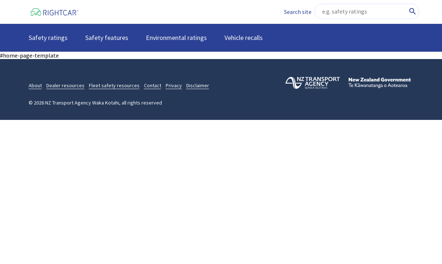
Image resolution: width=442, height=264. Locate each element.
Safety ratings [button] (48, 37)
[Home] (59, 12)
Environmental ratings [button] (176, 37)
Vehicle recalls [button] (243, 37)
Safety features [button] (106, 37)
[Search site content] (367, 11)
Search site (298, 11)
